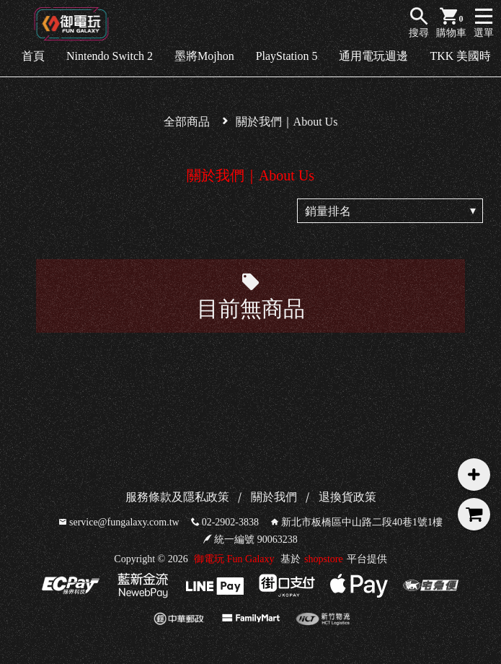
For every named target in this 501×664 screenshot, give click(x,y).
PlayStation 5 (287, 56)
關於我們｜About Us (287, 121)
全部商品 (187, 121)
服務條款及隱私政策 (177, 497)
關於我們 (274, 497)
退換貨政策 (347, 497)
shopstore (323, 559)
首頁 (33, 56)
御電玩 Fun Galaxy (234, 559)
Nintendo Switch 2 (109, 56)
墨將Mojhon (204, 56)
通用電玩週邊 (373, 56)
